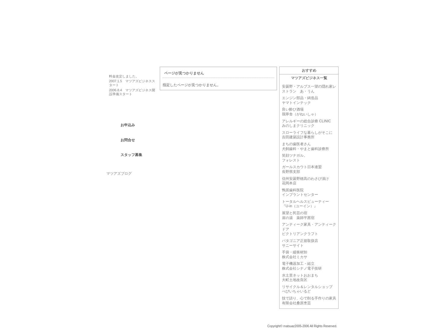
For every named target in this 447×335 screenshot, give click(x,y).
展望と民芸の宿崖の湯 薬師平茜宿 (298, 215)
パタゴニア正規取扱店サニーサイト (300, 243)
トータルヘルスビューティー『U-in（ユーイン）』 (305, 203)
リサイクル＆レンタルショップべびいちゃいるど (307, 289)
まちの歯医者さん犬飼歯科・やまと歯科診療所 (305, 146)
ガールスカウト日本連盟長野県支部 (302, 169)
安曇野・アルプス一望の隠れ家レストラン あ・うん (309, 88)
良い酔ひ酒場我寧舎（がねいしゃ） (300, 111)
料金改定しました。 (124, 76)
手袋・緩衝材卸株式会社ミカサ (294, 254)
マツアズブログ (119, 173)
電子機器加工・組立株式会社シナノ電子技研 (302, 266)
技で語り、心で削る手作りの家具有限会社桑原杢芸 (309, 300)
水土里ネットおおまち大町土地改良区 (300, 277)
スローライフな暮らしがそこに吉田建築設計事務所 (307, 134)
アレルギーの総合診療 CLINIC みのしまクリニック (306, 123)
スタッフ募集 (131, 155)
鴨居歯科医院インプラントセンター (300, 192)
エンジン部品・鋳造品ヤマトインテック (300, 100)
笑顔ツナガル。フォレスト (294, 157)
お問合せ (127, 140)
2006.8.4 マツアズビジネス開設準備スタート (132, 92)
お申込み (127, 125)
